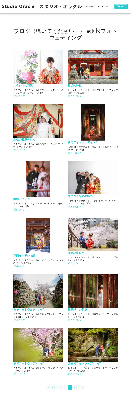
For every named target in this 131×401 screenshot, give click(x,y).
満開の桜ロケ (76, 253)
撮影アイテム (21, 199)
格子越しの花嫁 (77, 309)
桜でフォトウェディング (28, 309)
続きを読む (20, 96)
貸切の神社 (75, 85)
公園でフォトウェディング (84, 363)
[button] (99, 6)
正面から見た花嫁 (24, 255)
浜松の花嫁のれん (24, 139)
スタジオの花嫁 (23, 85)
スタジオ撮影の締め (80, 196)
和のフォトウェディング (83, 142)
